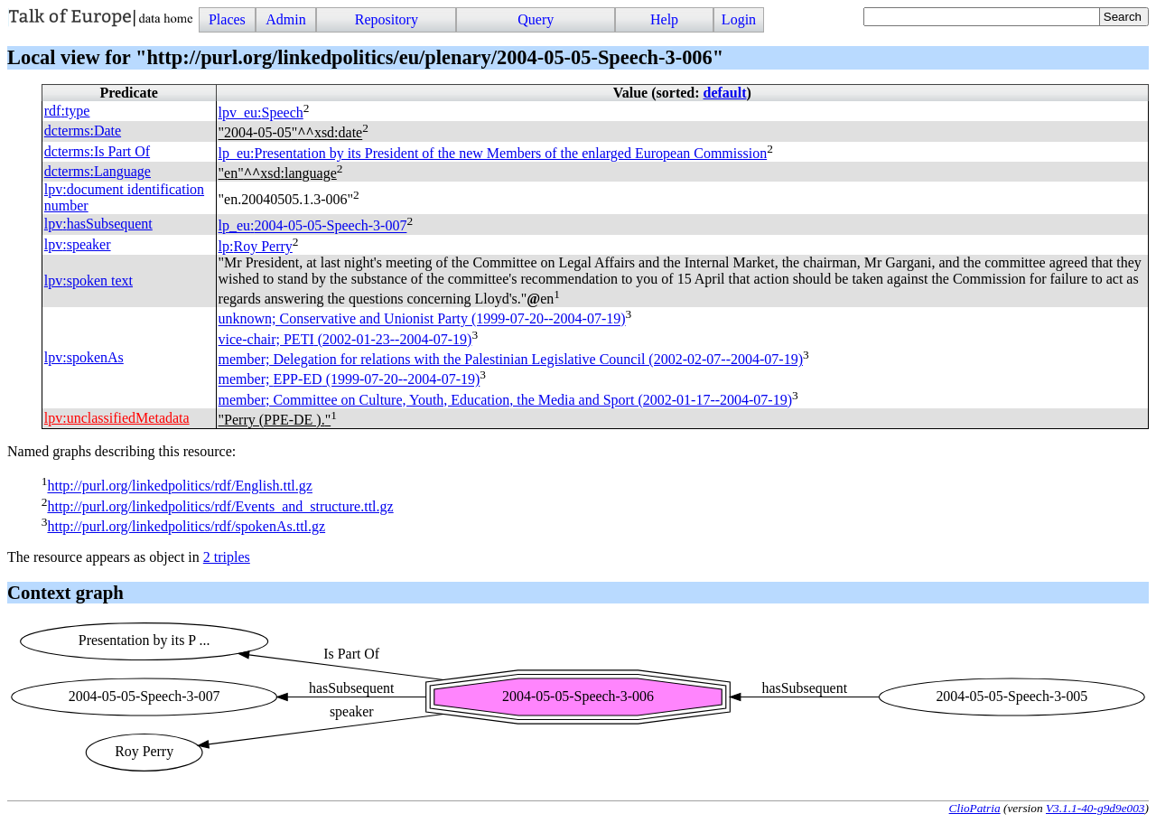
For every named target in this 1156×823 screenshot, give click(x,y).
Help (664, 19)
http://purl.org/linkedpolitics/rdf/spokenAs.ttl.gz (186, 526)
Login (739, 19)
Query (535, 19)
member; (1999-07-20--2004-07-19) (349, 380)
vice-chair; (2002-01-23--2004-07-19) (345, 339)
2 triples (226, 557)
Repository (386, 19)
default (725, 92)
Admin (285, 19)
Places (227, 19)
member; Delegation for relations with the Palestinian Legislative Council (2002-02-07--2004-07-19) (511, 359)
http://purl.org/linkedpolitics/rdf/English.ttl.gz (179, 486)
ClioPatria (975, 808)
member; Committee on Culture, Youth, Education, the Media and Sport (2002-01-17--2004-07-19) (505, 399)
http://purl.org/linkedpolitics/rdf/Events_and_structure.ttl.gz (220, 506)
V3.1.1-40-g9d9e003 (1095, 808)
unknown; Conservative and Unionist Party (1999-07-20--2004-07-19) (422, 319)
